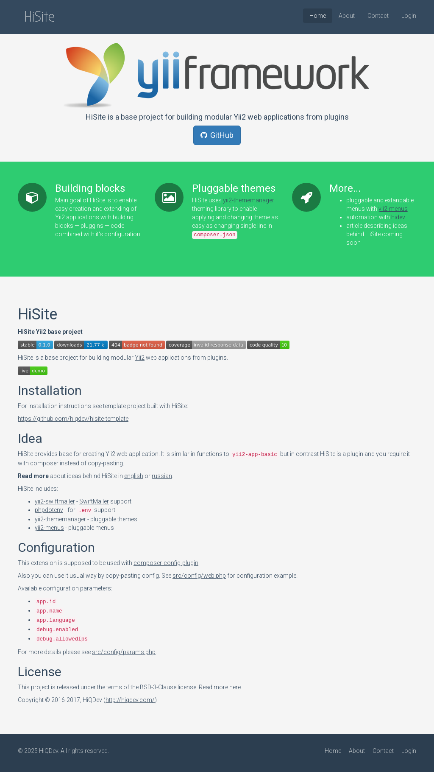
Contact (378, 15)
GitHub (217, 135)
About (347, 15)
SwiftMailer (94, 501)
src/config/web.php (199, 575)
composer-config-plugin (166, 562)
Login (408, 15)
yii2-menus (393, 208)
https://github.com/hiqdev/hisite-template (73, 418)
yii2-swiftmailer (55, 501)
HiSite (39, 16)
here (235, 687)
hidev (398, 217)
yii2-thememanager (248, 200)
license (187, 687)
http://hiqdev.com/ (130, 699)
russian (162, 476)
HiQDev (48, 750)
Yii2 (140, 357)
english (133, 476)
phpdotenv (49, 509)
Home (317, 15)
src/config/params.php (124, 652)
